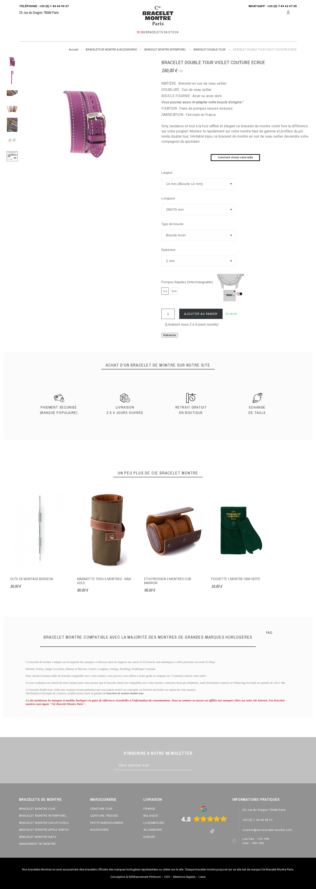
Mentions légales (184, 877)
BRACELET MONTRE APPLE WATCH (44, 829)
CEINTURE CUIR (101, 808)
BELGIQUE (150, 815)
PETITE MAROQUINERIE (106, 822)
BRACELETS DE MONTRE (40, 799)
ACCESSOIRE (99, 829)
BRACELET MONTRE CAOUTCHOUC (44, 822)
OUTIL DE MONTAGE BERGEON (31, 579)
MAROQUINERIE (103, 799)
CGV (167, 877)
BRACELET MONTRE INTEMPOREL (43, 815)
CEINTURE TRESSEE (104, 815)
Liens (202, 877)
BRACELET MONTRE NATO (38, 837)
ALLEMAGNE (152, 829)
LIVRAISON (152, 799)
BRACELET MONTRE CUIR (37, 808)
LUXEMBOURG (153, 822)
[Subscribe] (197, 765)
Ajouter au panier (201, 313)
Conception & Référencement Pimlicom (135, 877)
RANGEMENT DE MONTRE (37, 843)
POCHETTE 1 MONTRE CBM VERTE (235, 579)
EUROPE (149, 837)
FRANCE (149, 808)
